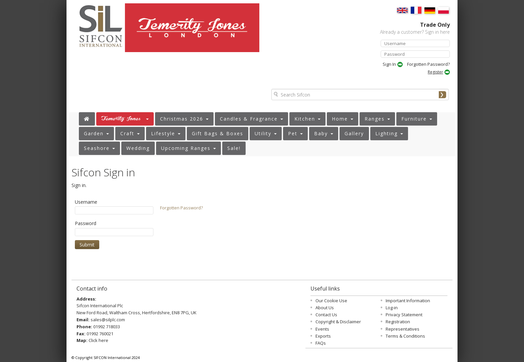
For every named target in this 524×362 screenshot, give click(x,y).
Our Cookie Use (331, 301)
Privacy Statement (404, 315)
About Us (324, 308)
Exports (323, 336)
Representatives (402, 329)
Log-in (392, 308)
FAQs (320, 343)
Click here (98, 340)
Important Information (408, 301)
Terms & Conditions (405, 336)
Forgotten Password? (428, 64)
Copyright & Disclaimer (338, 322)
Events (322, 329)
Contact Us (326, 315)
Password (85, 223)
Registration (398, 322)
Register (435, 72)
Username (86, 202)
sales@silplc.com (108, 320)
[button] (125, 119)
